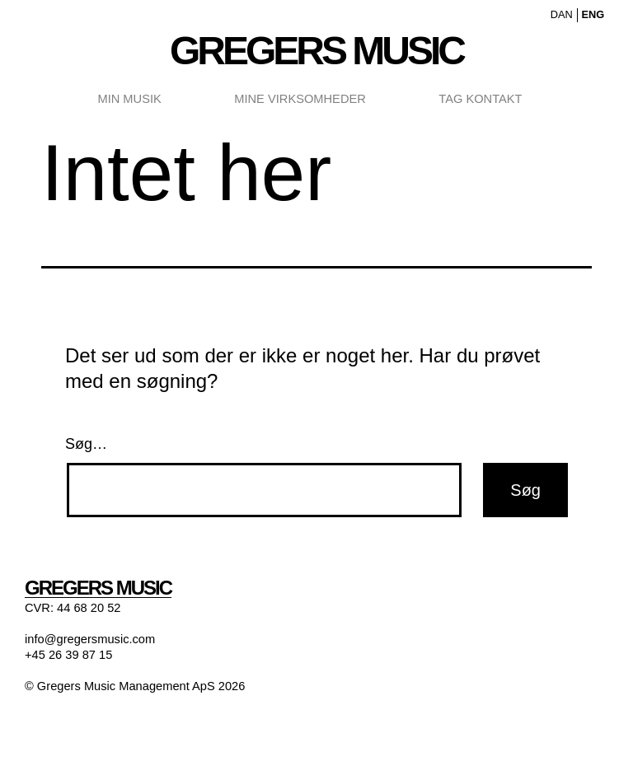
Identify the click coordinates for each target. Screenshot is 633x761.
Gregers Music (316, 50)
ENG (592, 14)
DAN (562, 14)
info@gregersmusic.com (90, 639)
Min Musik (129, 98)
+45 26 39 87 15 (68, 654)
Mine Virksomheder (300, 98)
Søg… (86, 444)
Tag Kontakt (480, 98)
